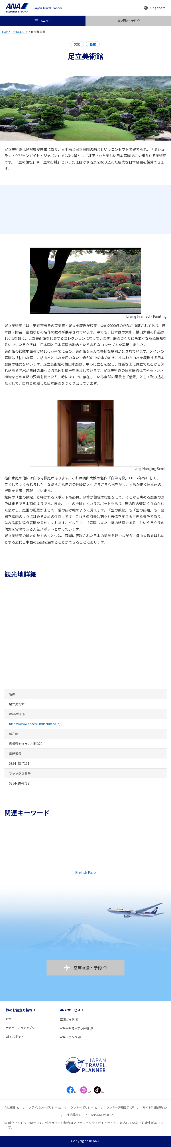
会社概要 (12, 1107)
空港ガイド (69, 1019)
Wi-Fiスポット (15, 1036)
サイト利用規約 (154, 1107)
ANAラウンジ (70, 1037)
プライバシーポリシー (45, 1107)
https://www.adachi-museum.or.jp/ (35, 724)
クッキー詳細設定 (120, 1107)
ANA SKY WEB (102, 1114)
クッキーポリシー (84, 1107)
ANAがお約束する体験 (76, 1028)
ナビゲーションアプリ (20, 1028)
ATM (8, 1019)
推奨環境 (74, 1114)
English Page (85, 872)
